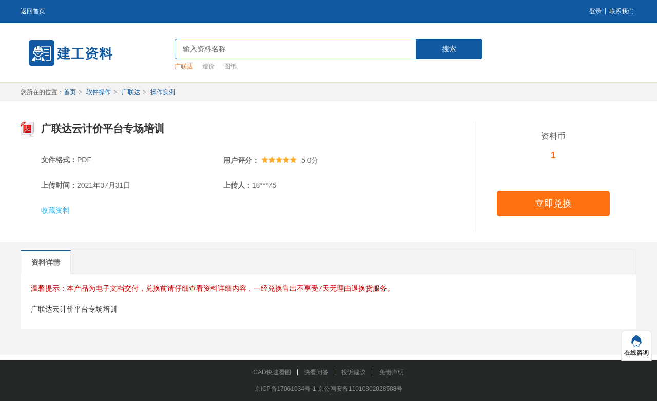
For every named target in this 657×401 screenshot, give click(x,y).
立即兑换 (553, 203)
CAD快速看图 (272, 372)
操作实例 (162, 92)
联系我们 (621, 11)
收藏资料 (55, 210)
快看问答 (316, 372)
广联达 (184, 66)
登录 (595, 11)
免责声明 (391, 372)
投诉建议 (353, 372)
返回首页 (33, 11)
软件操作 (98, 92)
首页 (70, 92)
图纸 (230, 66)
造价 (208, 66)
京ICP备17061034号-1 (285, 388)
